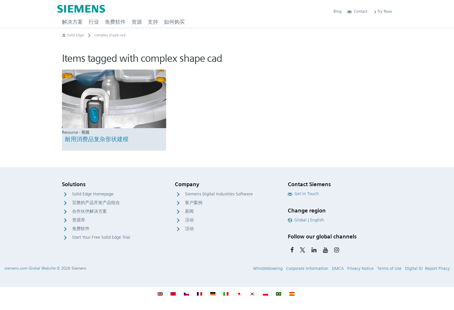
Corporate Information (307, 268)
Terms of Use (389, 268)
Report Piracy (437, 268)
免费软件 (80, 228)
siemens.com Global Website (30, 268)
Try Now (382, 11)
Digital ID (414, 268)
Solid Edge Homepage (93, 194)
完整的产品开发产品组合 (96, 202)
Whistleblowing (268, 268)
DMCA (338, 268)
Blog (338, 11)
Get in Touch (303, 193)
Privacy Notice (360, 268)
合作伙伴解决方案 (89, 211)
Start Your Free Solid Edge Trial (101, 237)
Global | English (306, 220)
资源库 (78, 220)
